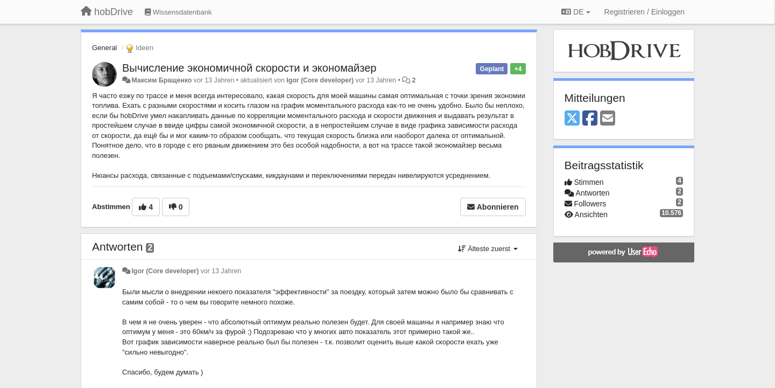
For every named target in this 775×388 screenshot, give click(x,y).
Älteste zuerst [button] (488, 249)
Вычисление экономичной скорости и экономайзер (249, 68)
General (104, 48)
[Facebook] (589, 118)
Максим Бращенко (161, 80)
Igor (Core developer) (320, 80)
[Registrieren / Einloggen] (644, 12)
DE (575, 12)
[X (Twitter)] (572, 118)
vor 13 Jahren (221, 271)
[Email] (607, 118)
